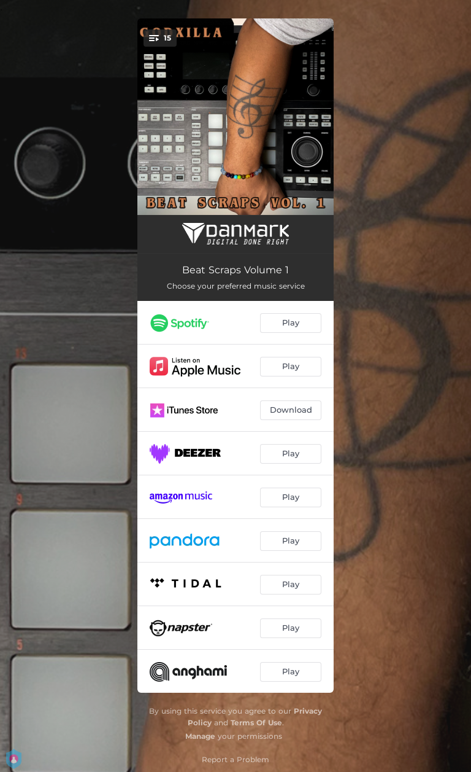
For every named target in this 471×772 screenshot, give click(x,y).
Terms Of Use (256, 722)
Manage (200, 736)
